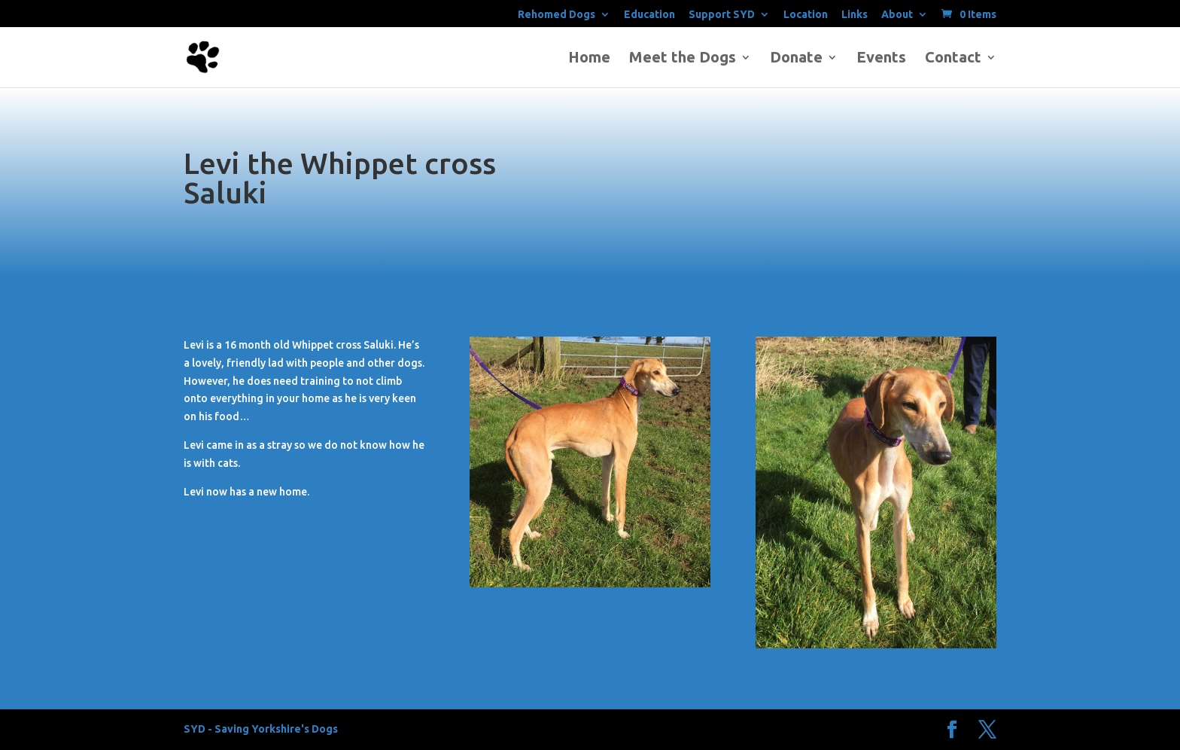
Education (649, 14)
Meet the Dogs (682, 59)
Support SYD (722, 14)
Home (589, 59)
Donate (796, 59)
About (897, 14)
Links (854, 14)
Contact (953, 59)
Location (805, 14)
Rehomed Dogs (556, 14)
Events (881, 59)
